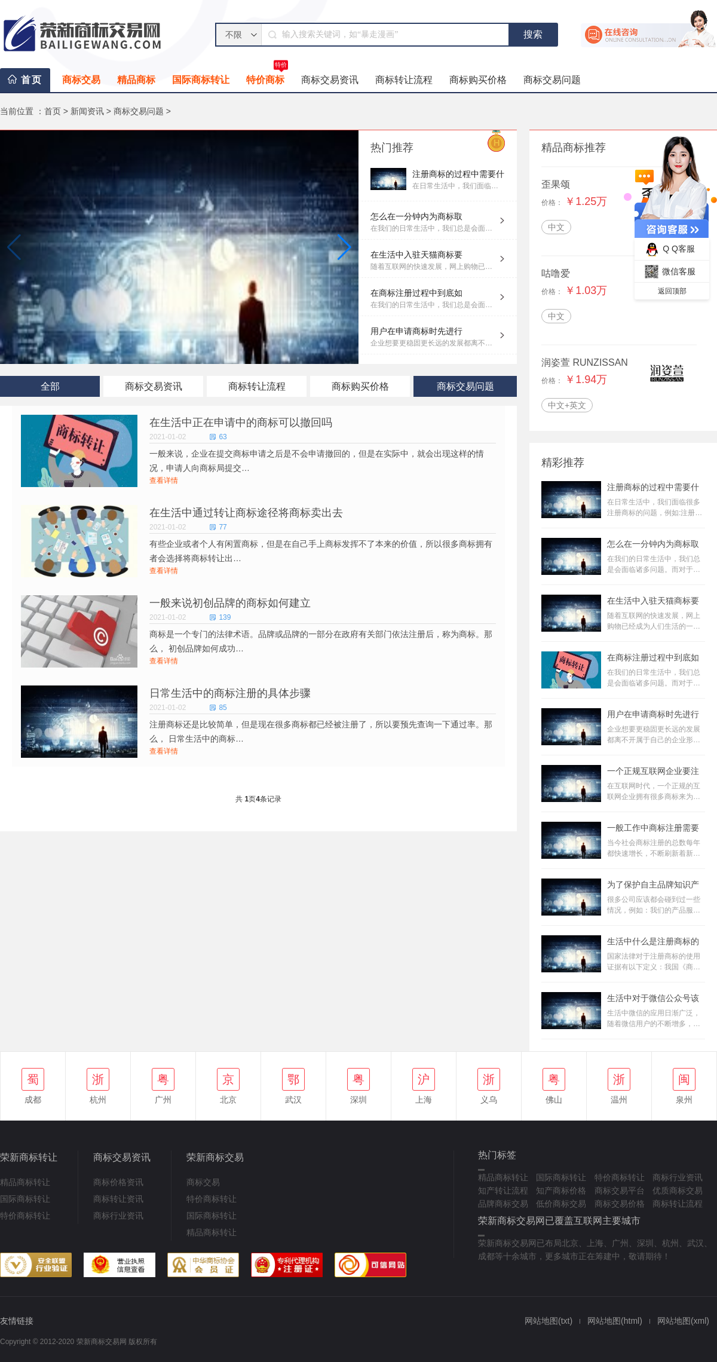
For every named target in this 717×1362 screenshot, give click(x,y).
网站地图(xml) (683, 1321)
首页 (31, 80)
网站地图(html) (614, 1321)
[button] (344, 247)
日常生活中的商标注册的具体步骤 (230, 693)
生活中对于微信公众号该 (653, 998)
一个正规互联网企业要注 (653, 771)
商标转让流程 (404, 80)
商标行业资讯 (118, 1215)
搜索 (533, 34)
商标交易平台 (620, 1190)
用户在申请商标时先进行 (416, 331)
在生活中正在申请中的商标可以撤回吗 (240, 423)
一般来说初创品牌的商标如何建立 (230, 603)
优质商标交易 (677, 1190)
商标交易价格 (620, 1203)
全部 (50, 386)
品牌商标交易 (503, 1203)
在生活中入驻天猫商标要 (416, 254)
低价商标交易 (561, 1203)
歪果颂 (555, 184)
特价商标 (267, 76)
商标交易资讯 (329, 80)
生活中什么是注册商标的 (653, 941)
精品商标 (136, 80)
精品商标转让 (25, 1182)
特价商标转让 (25, 1215)
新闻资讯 (87, 111)
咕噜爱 (555, 273)
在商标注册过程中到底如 (416, 293)
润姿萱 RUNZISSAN (584, 362)
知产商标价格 (561, 1190)
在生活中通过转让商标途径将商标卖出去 (246, 513)
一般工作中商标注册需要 (653, 827)
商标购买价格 (478, 80)
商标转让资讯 (118, 1199)
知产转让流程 (503, 1190)
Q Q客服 (668, 249)
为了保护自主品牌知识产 (653, 884)
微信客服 (668, 271)
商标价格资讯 (118, 1182)
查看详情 (163, 480)
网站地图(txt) (548, 1321)
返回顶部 (672, 291)
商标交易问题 (552, 80)
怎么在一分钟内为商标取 (416, 216)
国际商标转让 (200, 80)
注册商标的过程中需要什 (458, 174)
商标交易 (81, 80)
